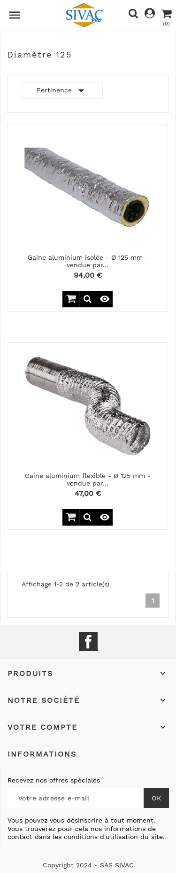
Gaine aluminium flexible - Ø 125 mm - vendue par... (88, 479)
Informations (42, 753)
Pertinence (62, 90)
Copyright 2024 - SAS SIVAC (88, 865)
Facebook (88, 641)
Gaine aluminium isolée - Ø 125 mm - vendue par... (88, 261)
